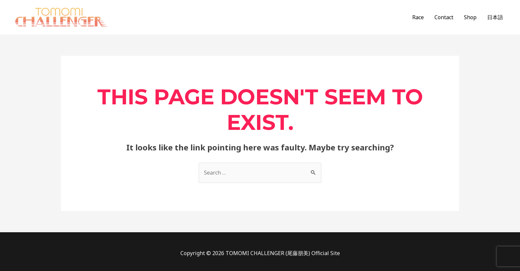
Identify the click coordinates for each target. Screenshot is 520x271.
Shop (470, 17)
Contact (443, 17)
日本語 (495, 17)
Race (418, 17)
